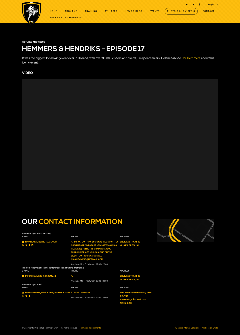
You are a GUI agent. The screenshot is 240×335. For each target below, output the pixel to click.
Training (91, 11)
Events (155, 11)
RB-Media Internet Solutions (187, 328)
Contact (208, 11)
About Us (71, 11)
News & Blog (133, 11)
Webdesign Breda (210, 328)
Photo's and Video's (181, 11)
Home (53, 11)
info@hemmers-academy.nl (39, 276)
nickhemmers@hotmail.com (39, 241)
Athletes (111, 11)
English (211, 4)
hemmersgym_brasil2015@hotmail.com (46, 292)
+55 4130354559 (80, 292)
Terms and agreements (66, 17)
